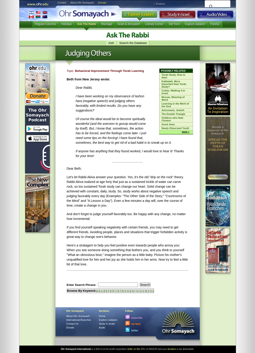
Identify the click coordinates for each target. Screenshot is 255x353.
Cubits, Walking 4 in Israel (173, 92)
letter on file (134, 349)
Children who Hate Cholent (173, 119)
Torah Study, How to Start (173, 76)
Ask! (111, 43)
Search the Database (133, 43)
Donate (102, 2)
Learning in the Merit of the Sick (175, 105)
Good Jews (168, 124)
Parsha (215, 24)
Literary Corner (154, 24)
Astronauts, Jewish (173, 110)
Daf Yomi (174, 24)
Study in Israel (177, 15)
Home (102, 316)
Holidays (67, 24)
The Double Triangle (173, 114)
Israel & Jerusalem (128, 24)
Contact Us (72, 323)
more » (185, 132)
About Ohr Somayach (82, 2)
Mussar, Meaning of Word (173, 98)
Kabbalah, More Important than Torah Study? (174, 84)
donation (172, 349)
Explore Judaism (139, 15)
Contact (62, 2)
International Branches (38, 14)
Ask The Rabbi (86, 24)
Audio (215, 15)
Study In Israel (107, 323)
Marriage (106, 24)
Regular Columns (45, 24)
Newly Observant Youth (175, 128)
